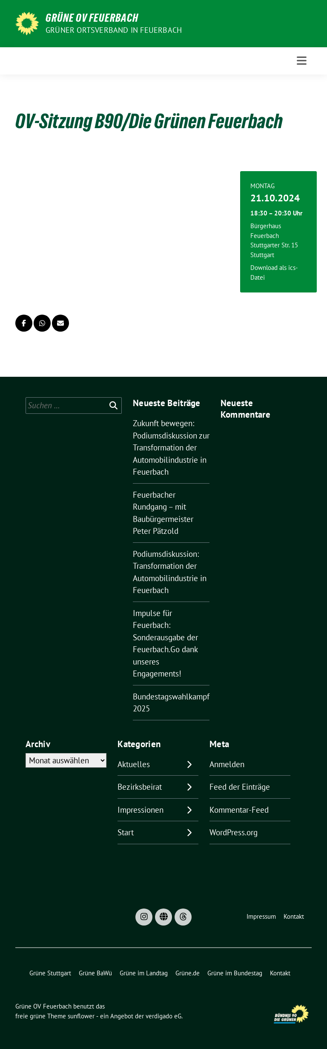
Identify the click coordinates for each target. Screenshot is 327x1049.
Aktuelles (134, 764)
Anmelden (226, 764)
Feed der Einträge (239, 787)
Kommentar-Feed (239, 810)
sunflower (81, 1016)
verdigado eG (163, 1016)
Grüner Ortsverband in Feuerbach (114, 30)
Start (126, 832)
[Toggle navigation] (302, 60)
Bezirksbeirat (140, 787)
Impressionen (141, 810)
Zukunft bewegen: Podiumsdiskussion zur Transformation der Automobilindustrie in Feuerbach (171, 447)
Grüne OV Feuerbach (92, 17)
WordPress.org (233, 832)
